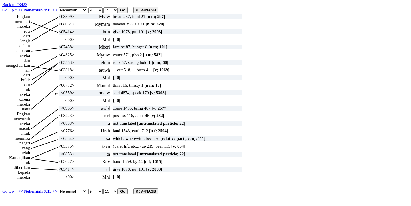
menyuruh (21, 118)
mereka (23, 26)
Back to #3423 (14, 4)
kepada (24, 172)
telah (26, 152)
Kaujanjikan (19, 157)
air (27, 70)
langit (25, 41)
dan (27, 60)
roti (27, 31)
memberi (22, 21)
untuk (25, 89)
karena (24, 99)
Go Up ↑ (9, 10)
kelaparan (21, 50)
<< (20, 10)
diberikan (22, 167)
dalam (24, 45)
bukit (25, 80)
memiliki (22, 138)
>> (55, 10)
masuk (24, 128)
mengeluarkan (18, 65)
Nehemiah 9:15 (37, 10)
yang (26, 148)
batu (26, 84)
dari (26, 36)
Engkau (23, 16)
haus (26, 109)
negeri (24, 143)
